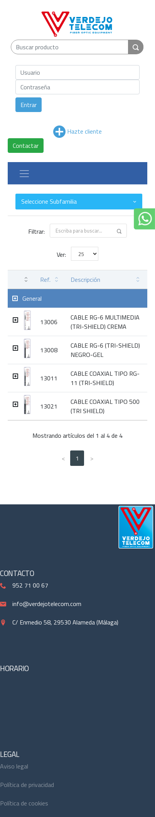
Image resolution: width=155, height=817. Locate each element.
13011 (48, 378)
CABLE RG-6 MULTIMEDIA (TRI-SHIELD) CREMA (105, 322)
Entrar (28, 104)
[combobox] (78, 201)
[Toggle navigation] (24, 173)
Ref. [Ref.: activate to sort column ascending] (45, 279)
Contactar (26, 145)
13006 (48, 321)
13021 (48, 406)
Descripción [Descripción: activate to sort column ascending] (85, 279)
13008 (48, 350)
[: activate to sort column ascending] (21, 279)
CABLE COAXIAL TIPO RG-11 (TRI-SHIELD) (105, 378)
